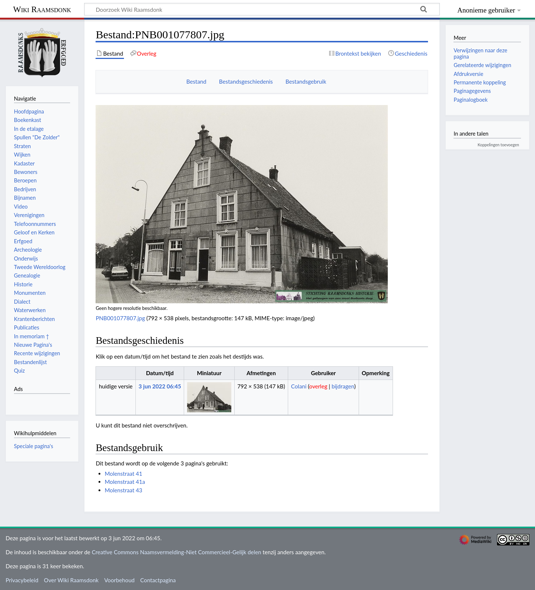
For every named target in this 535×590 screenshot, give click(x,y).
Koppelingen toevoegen (498, 144)
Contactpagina (158, 580)
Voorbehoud (119, 580)
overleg (318, 386)
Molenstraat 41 (123, 473)
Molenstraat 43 (123, 490)
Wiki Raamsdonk (42, 9)
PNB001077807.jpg (120, 318)
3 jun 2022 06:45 (160, 386)
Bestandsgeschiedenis (246, 81)
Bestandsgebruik (306, 81)
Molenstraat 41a (125, 481)
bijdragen (343, 386)
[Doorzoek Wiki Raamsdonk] (261, 9)
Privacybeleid (22, 580)
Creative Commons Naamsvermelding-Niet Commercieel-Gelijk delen (176, 552)
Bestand (196, 81)
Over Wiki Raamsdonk (71, 580)
